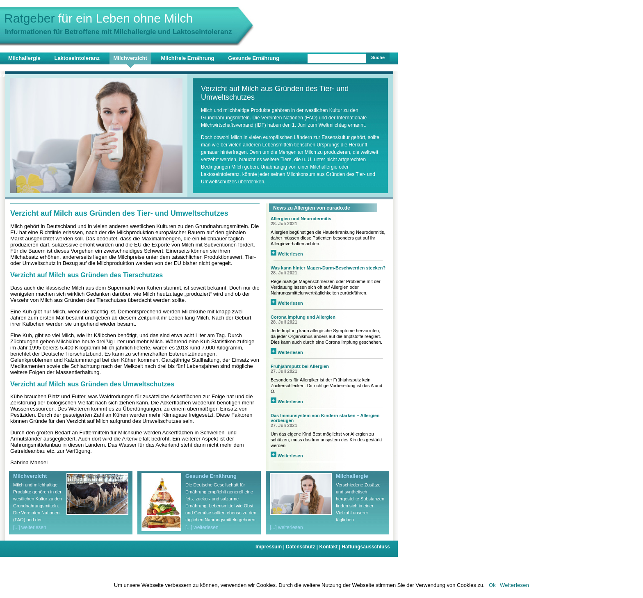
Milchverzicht (130, 58)
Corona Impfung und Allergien (303, 317)
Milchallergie (24, 58)
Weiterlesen (287, 253)
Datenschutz (302, 547)
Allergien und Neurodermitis (301, 218)
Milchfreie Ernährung (187, 58)
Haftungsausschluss (366, 547)
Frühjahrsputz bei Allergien (300, 366)
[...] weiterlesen (29, 527)
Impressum (270, 547)
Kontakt (330, 547)
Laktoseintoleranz (77, 58)
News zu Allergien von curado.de (311, 208)
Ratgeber (98, 18)
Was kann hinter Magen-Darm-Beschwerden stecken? (328, 267)
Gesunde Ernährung (253, 58)
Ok (492, 585)
